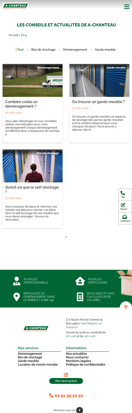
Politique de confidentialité (85, 364)
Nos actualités (76, 353)
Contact (125, 218)
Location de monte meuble (38, 364)
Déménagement (75, 49)
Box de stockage (43, 49)
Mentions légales (78, 361)
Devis (123, 206)
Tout (20, 49)
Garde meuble (105, 49)
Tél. (123, 194)
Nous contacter (77, 357)
